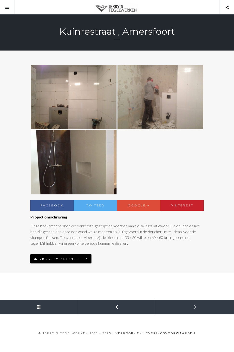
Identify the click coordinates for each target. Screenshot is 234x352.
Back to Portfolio (20, 305)
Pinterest (182, 205)
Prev (98, 305)
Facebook (52, 205)
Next (176, 305)
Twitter (95, 205)
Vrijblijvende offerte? (60, 258)
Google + (139, 205)
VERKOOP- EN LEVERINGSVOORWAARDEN (155, 333)
